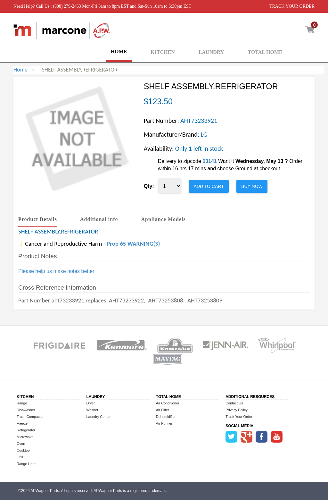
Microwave (25, 437)
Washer (92, 410)
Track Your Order (239, 417)
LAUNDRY (211, 52)
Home (20, 69)
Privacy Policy (236, 410)
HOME (119, 51)
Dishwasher (26, 410)
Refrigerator (26, 430)
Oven (21, 443)
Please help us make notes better (56, 271)
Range (22, 403)
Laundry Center (98, 417)
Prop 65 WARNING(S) (133, 243)
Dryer (90, 403)
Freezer (23, 423)
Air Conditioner (167, 403)
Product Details (37, 219)
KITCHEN (163, 52)
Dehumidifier (166, 417)
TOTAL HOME (265, 52)
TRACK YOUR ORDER (292, 6)
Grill (20, 457)
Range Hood (27, 464)
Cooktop (23, 450)
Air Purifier (164, 423)
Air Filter (162, 410)
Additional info (99, 219)
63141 (209, 161)
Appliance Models (163, 219)
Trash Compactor (30, 417)
